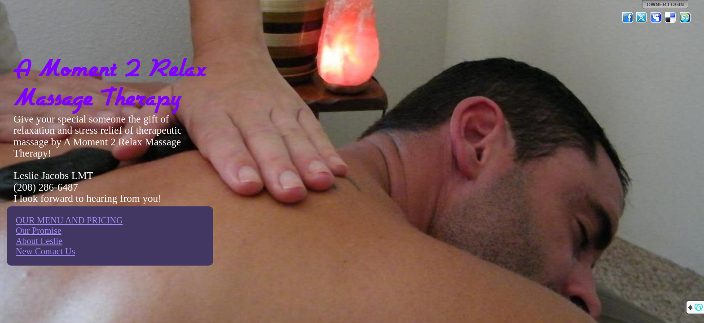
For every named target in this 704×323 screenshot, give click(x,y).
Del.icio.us (670, 17)
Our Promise (39, 231)
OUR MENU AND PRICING (69, 220)
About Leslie (39, 241)
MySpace (656, 17)
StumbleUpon (685, 17)
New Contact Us (45, 251)
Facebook (627, 17)
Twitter (642, 17)
